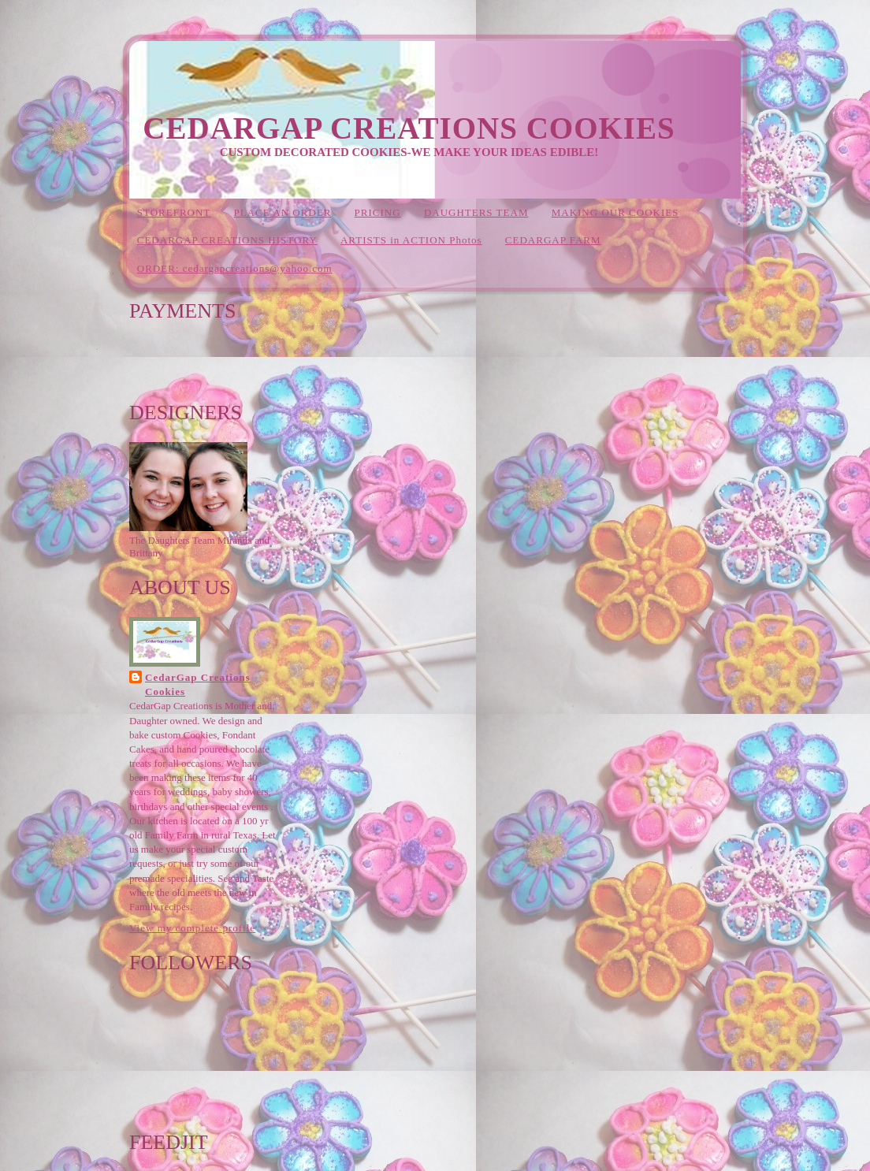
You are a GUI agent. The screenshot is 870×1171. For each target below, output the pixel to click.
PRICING (378, 212)
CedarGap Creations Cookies (409, 128)
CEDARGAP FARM (553, 240)
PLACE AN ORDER (283, 212)
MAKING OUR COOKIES (615, 212)
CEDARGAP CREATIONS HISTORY (227, 240)
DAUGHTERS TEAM (476, 212)
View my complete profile (192, 928)
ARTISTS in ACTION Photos (411, 240)
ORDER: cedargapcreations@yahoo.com (235, 268)
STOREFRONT (174, 212)
